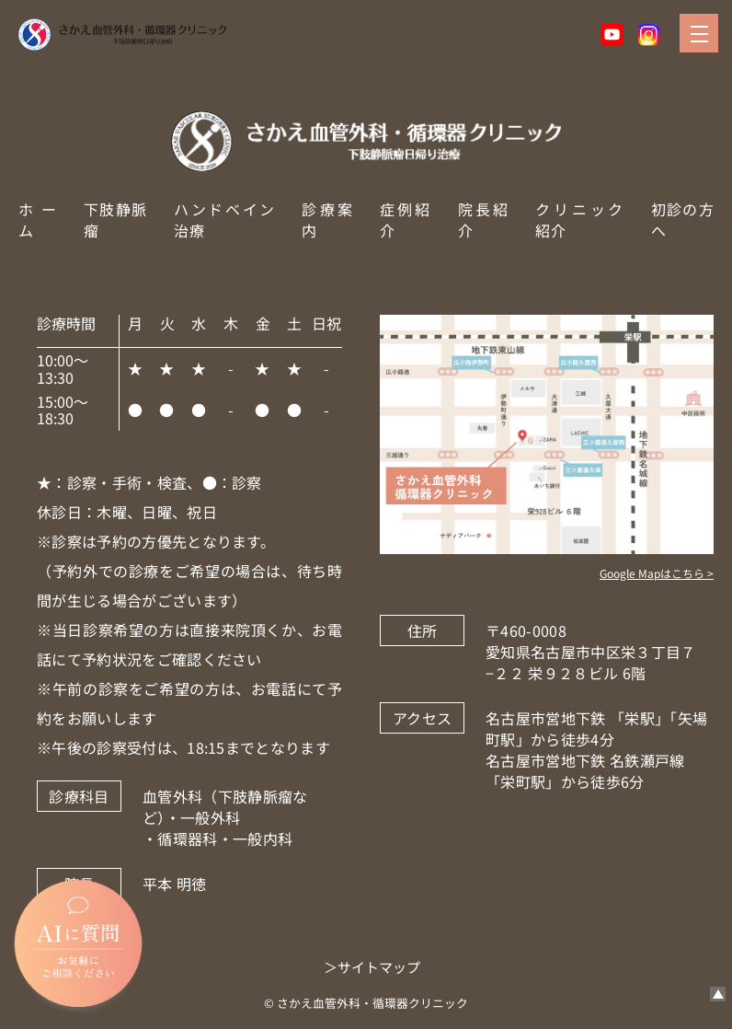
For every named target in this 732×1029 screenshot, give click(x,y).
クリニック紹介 (579, 219)
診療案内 (327, 219)
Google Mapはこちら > (657, 573)
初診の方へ (682, 219)
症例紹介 (405, 219)
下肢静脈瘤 (115, 219)
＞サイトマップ (372, 967)
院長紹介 (483, 219)
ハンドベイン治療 (224, 219)
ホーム (37, 219)
